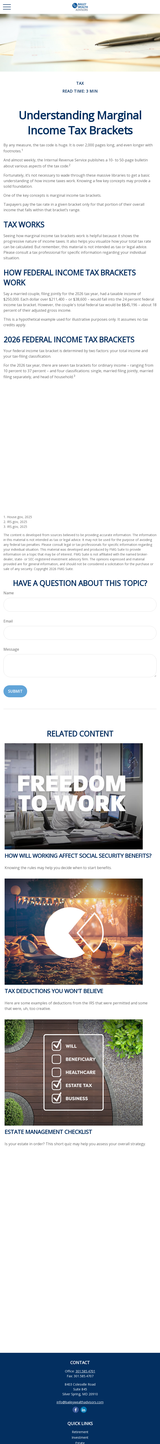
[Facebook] (76, 1410)
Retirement (80, 1432)
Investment (80, 1437)
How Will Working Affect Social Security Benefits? (78, 855)
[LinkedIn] (84, 1410)
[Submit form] (15, 691)
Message (11, 649)
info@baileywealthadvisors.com (80, 1402)
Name (8, 592)
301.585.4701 (85, 1371)
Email (8, 621)
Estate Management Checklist (48, 1132)
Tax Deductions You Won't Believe (54, 991)
